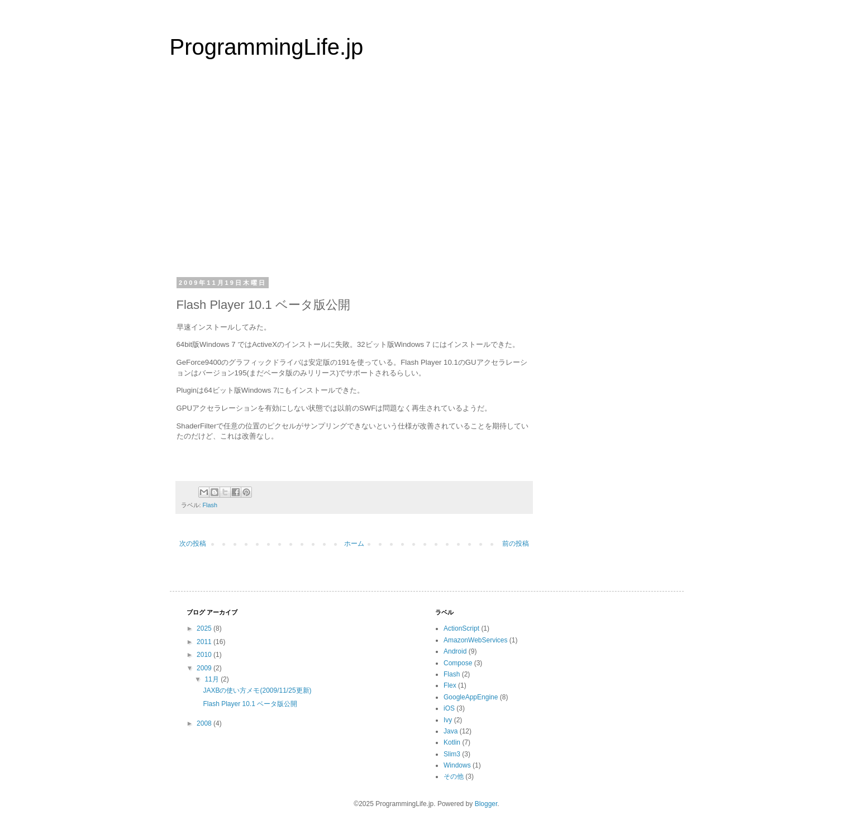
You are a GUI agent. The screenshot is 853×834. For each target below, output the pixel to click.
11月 (212, 679)
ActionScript (461, 628)
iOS (449, 708)
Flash (210, 505)
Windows (457, 765)
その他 (454, 776)
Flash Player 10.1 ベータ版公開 (250, 704)
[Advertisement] (427, 175)
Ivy (448, 720)
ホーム (354, 543)
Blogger (486, 804)
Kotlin (452, 742)
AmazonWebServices (476, 640)
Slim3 (452, 754)
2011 (205, 642)
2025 (205, 628)
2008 (205, 723)
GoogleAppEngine (471, 697)
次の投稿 (192, 543)
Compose (458, 663)
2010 (205, 655)
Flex (450, 685)
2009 (205, 668)
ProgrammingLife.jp (267, 47)
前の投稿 (515, 543)
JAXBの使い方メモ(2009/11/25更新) (257, 690)
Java (451, 731)
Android (455, 651)
